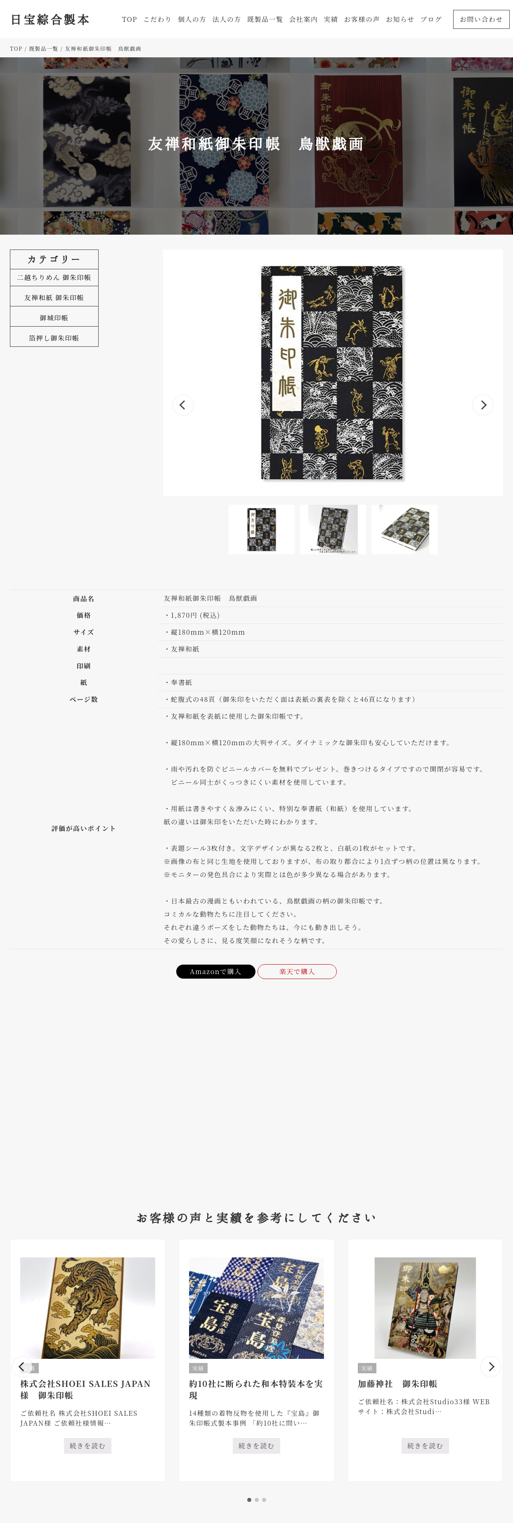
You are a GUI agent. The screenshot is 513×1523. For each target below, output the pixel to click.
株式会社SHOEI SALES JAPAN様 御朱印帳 (85, 1389)
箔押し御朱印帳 (54, 338)
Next (483, 405)
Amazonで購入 (216, 971)
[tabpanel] (87, 1360)
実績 (198, 1368)
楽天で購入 (297, 971)
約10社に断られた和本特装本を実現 (256, 1389)
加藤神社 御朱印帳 (398, 1383)
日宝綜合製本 (50, 19)
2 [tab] (257, 1500)
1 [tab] (249, 1500)
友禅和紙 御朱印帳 (54, 297)
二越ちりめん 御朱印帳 (54, 277)
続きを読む (91, 1447)
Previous (183, 405)
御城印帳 (54, 317)
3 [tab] (264, 1500)
